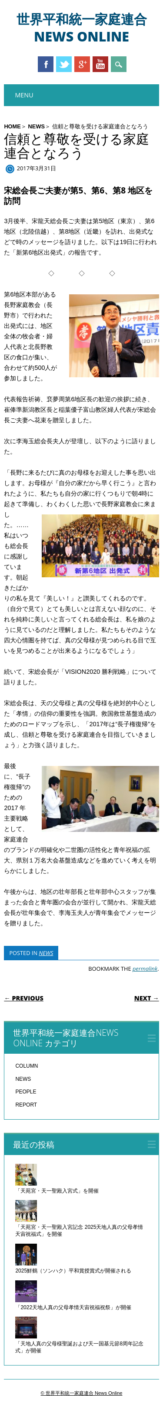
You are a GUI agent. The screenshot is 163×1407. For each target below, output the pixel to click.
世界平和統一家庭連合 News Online (82, 27)
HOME (12, 126)
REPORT (26, 1105)
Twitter (64, 64)
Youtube (100, 64)
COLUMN (26, 1066)
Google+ (82, 64)
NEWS (36, 126)
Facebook (45, 64)
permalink (145, 968)
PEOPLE (25, 1092)
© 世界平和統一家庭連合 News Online (82, 1393)
